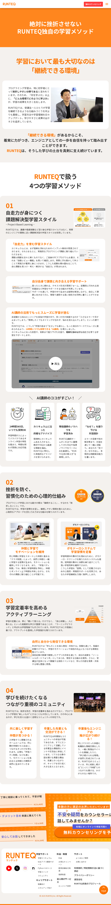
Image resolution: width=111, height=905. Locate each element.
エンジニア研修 (65, 886)
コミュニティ (43, 875)
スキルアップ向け (45, 888)
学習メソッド (43, 872)
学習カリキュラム (45, 858)
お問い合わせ (81, 861)
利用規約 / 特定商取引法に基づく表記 (89, 869)
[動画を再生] (55, 363)
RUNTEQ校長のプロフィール (87, 883)
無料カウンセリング (93, 4)
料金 (60, 858)
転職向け (41, 884)
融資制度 (62, 874)
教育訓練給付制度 (65, 869)
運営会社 (78, 879)
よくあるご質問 (82, 858)
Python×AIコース (45, 868)
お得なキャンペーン (65, 863)
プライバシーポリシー (84, 875)
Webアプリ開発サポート (46, 863)
